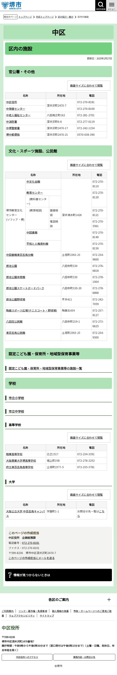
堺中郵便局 (13, 134)
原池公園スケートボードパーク (25, 288)
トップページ (25, 16)
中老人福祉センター (18, 115)
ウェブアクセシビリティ (22, 615)
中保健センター (15, 109)
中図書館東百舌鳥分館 (19, 255)
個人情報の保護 (60, 611)
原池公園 (11, 266)
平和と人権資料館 (37, 244)
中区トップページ (45, 16)
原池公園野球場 (15, 299)
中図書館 (31, 232)
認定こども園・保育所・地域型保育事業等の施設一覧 (45, 368)
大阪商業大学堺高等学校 (21, 460)
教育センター (34, 192)
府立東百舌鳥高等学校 (19, 467)
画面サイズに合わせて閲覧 (86, 85)
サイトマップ (47, 615)
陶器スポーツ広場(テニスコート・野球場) (31, 310)
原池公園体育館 (15, 277)
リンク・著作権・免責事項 (33, 611)
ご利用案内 (8, 611)
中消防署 (11, 122)
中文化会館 (33, 181)
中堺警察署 (13, 128)
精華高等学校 (14, 454)
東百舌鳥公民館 (15, 333)
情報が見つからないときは (31, 575)
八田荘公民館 (14, 321)
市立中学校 (16, 411)
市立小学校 (16, 398)
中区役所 (11, 102)
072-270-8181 (30, 543)
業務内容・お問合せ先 (84, 657)
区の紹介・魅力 (65, 16)
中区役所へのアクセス (27, 657)
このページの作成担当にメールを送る (31, 558)
